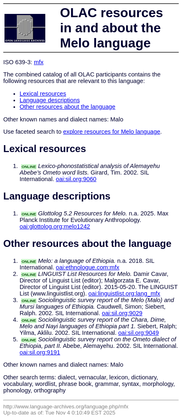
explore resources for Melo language (111, 131)
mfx (39, 62)
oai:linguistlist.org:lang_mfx (124, 293)
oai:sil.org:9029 (122, 313)
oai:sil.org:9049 (138, 332)
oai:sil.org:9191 (40, 352)
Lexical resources (43, 93)
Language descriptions (50, 100)
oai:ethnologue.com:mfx (88, 267)
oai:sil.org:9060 (76, 179)
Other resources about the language (67, 106)
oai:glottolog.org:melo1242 (55, 226)
